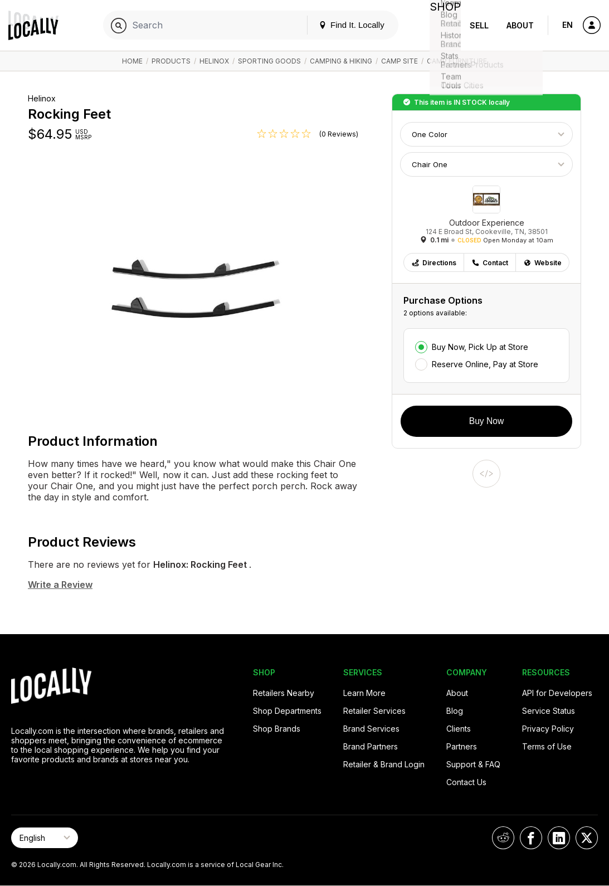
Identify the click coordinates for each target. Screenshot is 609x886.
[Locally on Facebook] (531, 837)
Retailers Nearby (283, 693)
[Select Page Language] (44, 837)
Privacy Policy (548, 728)
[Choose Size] (486, 164)
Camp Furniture (457, 61)
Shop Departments (287, 710)
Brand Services (371, 728)
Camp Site (399, 61)
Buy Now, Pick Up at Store (480, 347)
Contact (489, 263)
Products (171, 61)
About (520, 25)
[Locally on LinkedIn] (559, 837)
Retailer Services (374, 710)
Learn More (364, 693)
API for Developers (557, 693)
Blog (454, 710)
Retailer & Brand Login (384, 764)
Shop (441, 25)
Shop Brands (276, 728)
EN (567, 25)
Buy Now (486, 421)
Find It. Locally (343, 25)
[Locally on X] (587, 837)
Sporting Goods (269, 61)
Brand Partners (370, 746)
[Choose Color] (486, 134)
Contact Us (466, 782)
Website (542, 263)
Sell (479, 25)
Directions (433, 263)
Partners (461, 746)
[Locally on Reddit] (503, 837)
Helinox (214, 61)
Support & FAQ (473, 764)
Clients (458, 728)
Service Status (548, 710)
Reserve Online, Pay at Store (485, 364)
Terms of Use (547, 746)
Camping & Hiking (341, 61)
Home (132, 61)
